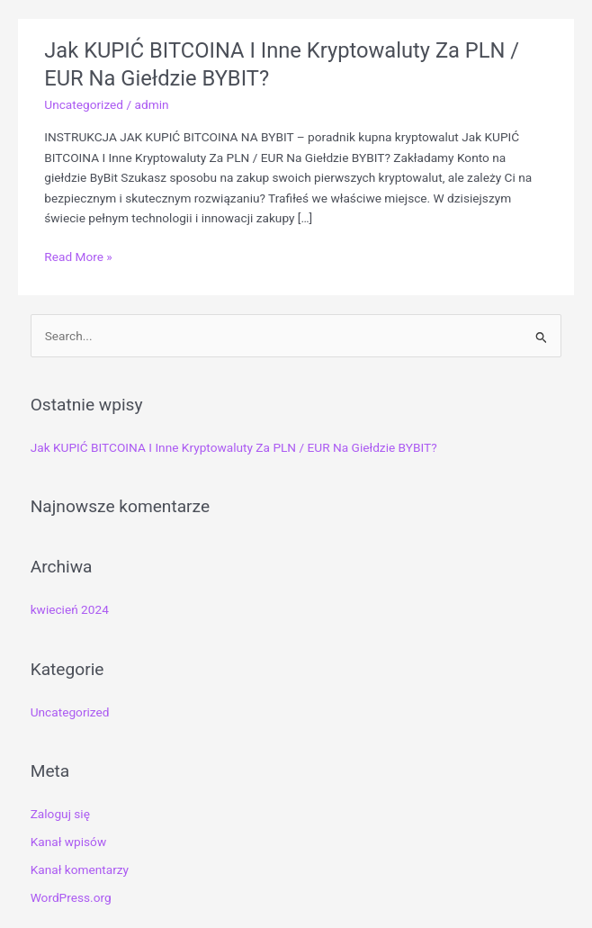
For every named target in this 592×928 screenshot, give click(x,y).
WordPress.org (71, 897)
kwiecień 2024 (70, 609)
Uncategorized (83, 104)
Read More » (78, 257)
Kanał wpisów (69, 841)
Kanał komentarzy (80, 869)
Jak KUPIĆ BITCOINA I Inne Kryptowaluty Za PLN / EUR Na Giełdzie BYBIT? (234, 447)
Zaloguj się (60, 813)
